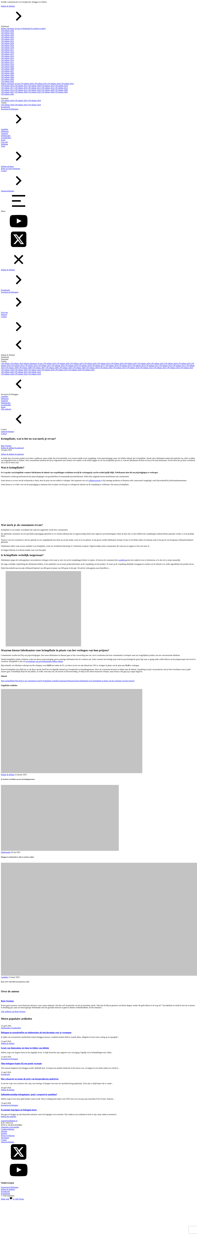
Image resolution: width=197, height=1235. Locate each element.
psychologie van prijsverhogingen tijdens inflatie (44, 661)
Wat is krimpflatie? (8, 681)
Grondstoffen (16, 1028)
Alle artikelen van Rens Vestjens (13, 1012)
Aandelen (5, 977)
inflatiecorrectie (95, 480)
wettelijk (121, 560)
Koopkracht (19, 448)
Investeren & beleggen (9, 1059)
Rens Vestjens (7, 1001)
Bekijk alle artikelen (8, 1117)
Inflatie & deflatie (8, 448)
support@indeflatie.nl (9, 1121)
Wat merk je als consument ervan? (28, 681)
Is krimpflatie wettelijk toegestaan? (54, 681)
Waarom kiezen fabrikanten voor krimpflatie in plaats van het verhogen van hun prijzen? (101, 681)
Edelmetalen (6, 852)
